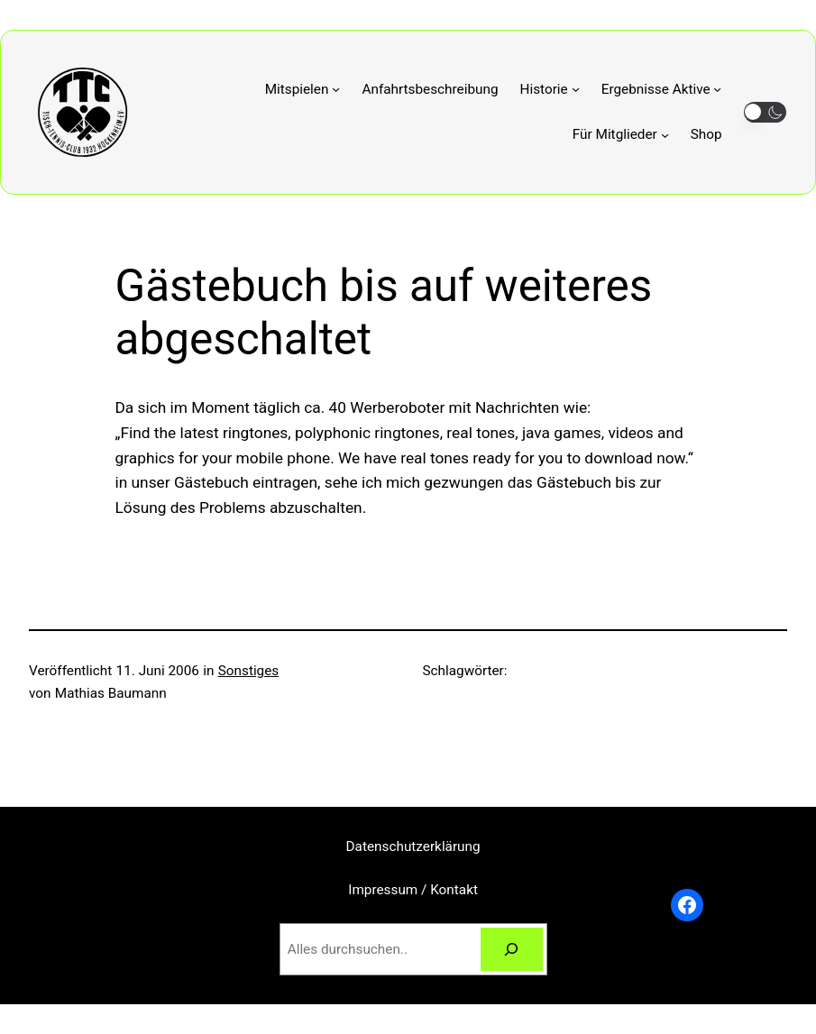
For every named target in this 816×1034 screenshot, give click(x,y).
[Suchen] (512, 949)
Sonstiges (249, 671)
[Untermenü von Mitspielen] (303, 90)
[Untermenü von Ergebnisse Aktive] (661, 90)
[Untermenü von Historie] (550, 90)
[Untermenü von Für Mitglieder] (621, 135)
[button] (765, 112)
